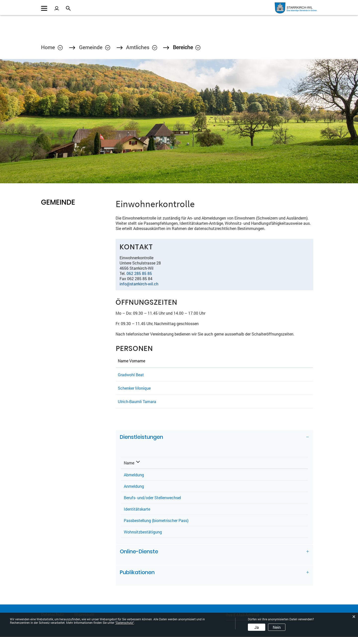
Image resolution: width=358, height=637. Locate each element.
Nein (277, 627)
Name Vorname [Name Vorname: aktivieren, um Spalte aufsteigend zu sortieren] (131, 361)
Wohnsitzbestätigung (143, 532)
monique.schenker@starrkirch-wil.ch (273, 388)
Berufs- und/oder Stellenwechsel (152, 498)
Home (48, 47)
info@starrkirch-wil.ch (139, 284)
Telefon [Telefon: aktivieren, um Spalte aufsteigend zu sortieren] (277, 463)
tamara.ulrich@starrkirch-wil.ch (269, 402)
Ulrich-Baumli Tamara (137, 402)
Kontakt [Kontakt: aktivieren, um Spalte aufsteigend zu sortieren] (248, 361)
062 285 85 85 (139, 273)
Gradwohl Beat (131, 375)
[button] (94, 47)
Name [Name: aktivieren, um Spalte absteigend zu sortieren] (129, 463)
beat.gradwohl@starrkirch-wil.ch (269, 375)
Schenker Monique (134, 388)
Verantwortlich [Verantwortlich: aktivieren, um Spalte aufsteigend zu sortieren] (227, 463)
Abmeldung (134, 475)
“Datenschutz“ (124, 623)
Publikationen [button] (137, 573)
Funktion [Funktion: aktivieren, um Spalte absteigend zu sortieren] (171, 361)
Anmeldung (134, 486)
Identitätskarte (137, 509)
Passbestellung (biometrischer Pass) (156, 521)
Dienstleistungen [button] (141, 437)
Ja (256, 627)
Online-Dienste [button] (139, 552)
